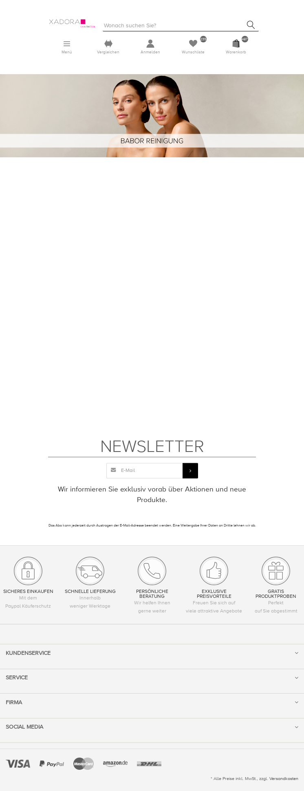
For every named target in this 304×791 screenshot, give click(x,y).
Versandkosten (283, 778)
